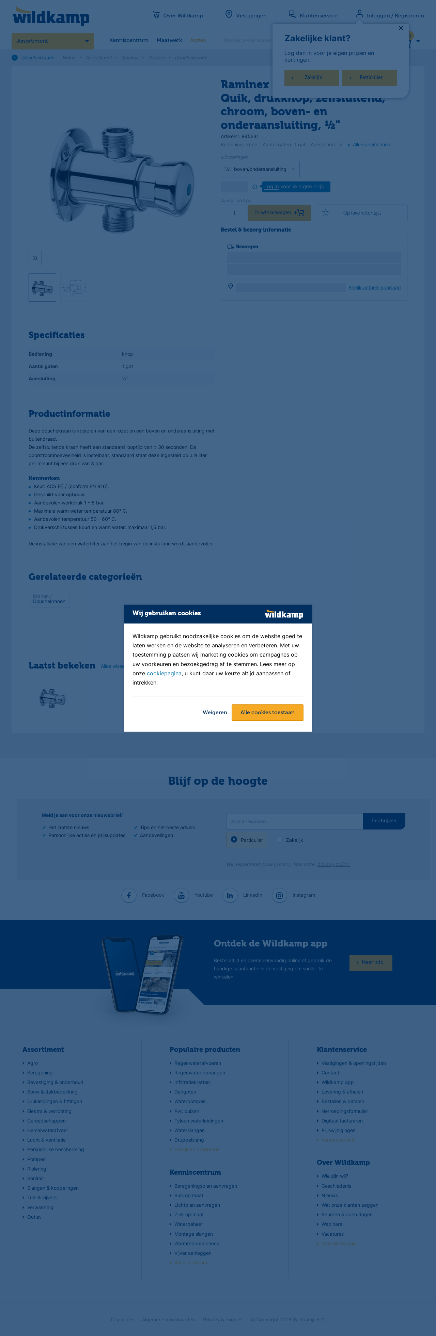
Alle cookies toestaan (267, 713)
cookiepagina (164, 673)
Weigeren (215, 713)
